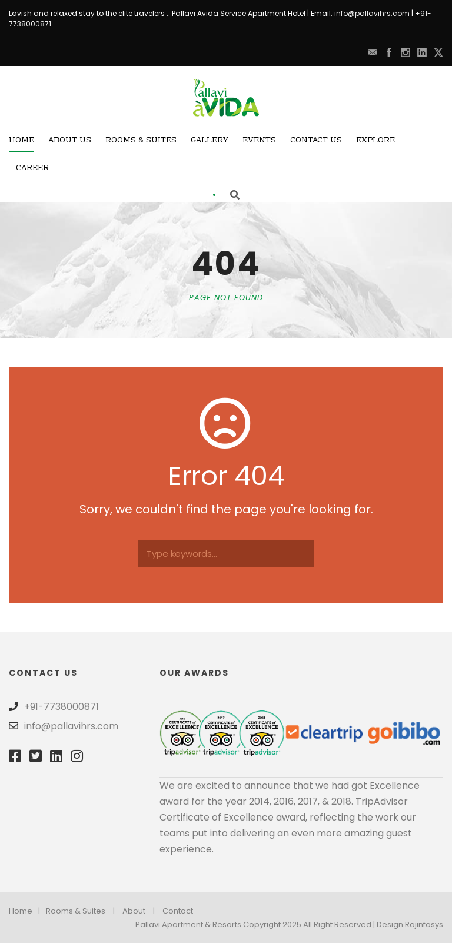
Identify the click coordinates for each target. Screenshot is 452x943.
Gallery (209, 140)
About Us (69, 140)
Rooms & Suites (141, 140)
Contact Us (316, 140)
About (133, 911)
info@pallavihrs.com (372, 13)
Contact (177, 911)
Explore (375, 140)
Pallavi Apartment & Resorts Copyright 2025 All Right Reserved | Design (270, 924)
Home (21, 140)
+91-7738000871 (61, 706)
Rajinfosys (424, 924)
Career (32, 168)
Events (259, 140)
